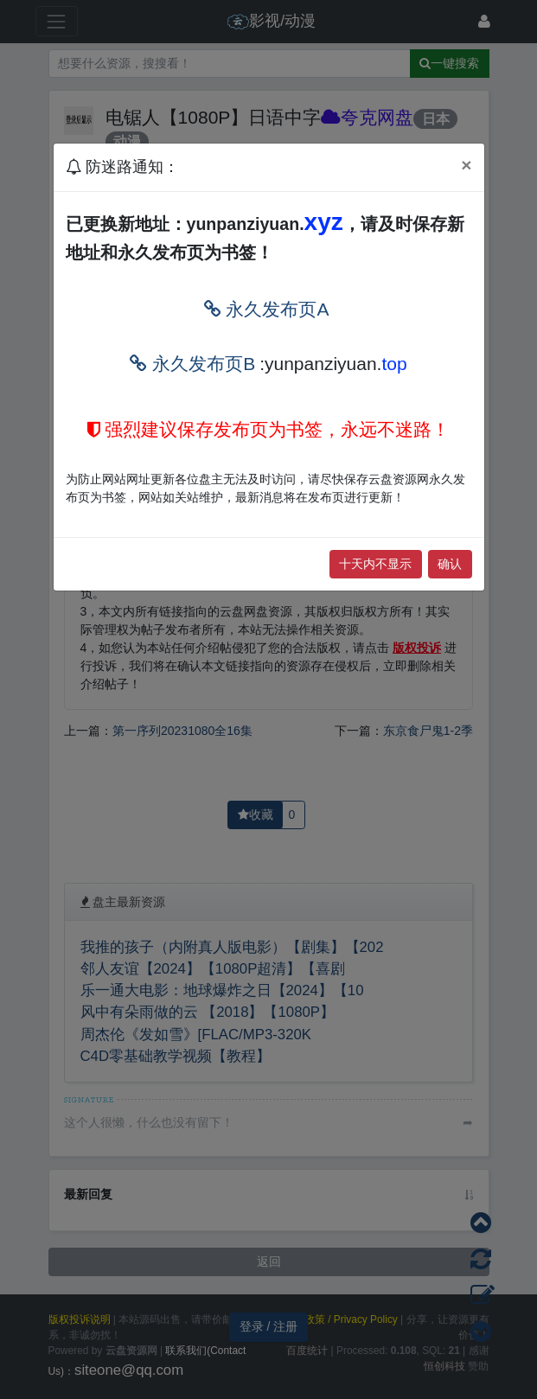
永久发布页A (266, 309)
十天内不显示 (375, 564)
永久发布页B (192, 364)
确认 (450, 564)
